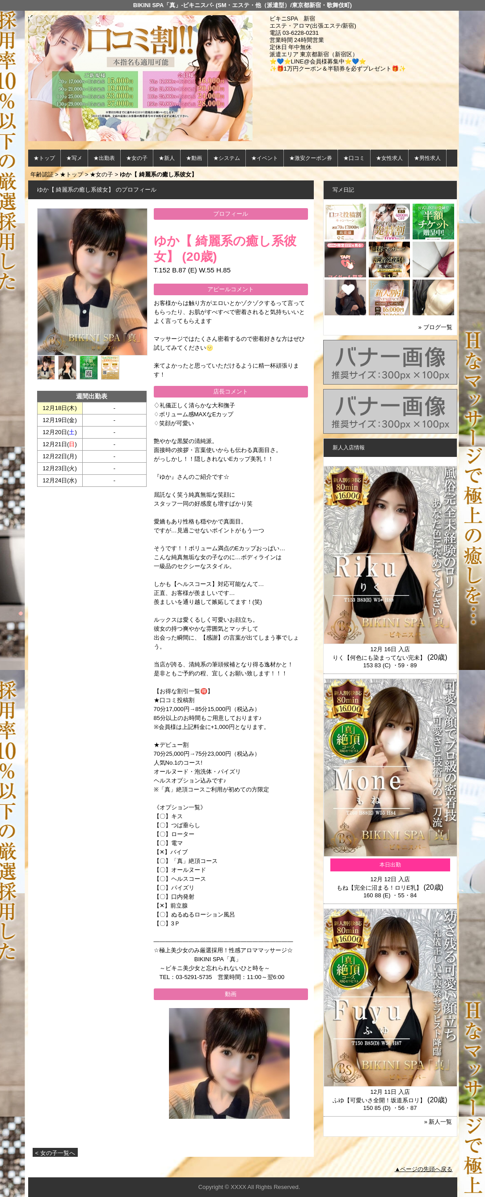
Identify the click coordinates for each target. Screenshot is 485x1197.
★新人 (167, 158)
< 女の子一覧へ (55, 1153)
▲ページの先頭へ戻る (424, 1169)
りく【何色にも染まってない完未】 (379, 657)
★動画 (194, 158)
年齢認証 (42, 174)
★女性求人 (389, 158)
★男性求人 (427, 158)
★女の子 (137, 158)
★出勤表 (104, 158)
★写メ (74, 158)
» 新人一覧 (438, 1121)
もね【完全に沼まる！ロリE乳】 (379, 887)
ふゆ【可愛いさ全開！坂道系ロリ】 (379, 1100)
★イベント (264, 158)
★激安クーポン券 (310, 158)
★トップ (44, 158)
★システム (226, 158)
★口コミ (354, 158)
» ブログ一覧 (435, 327)
